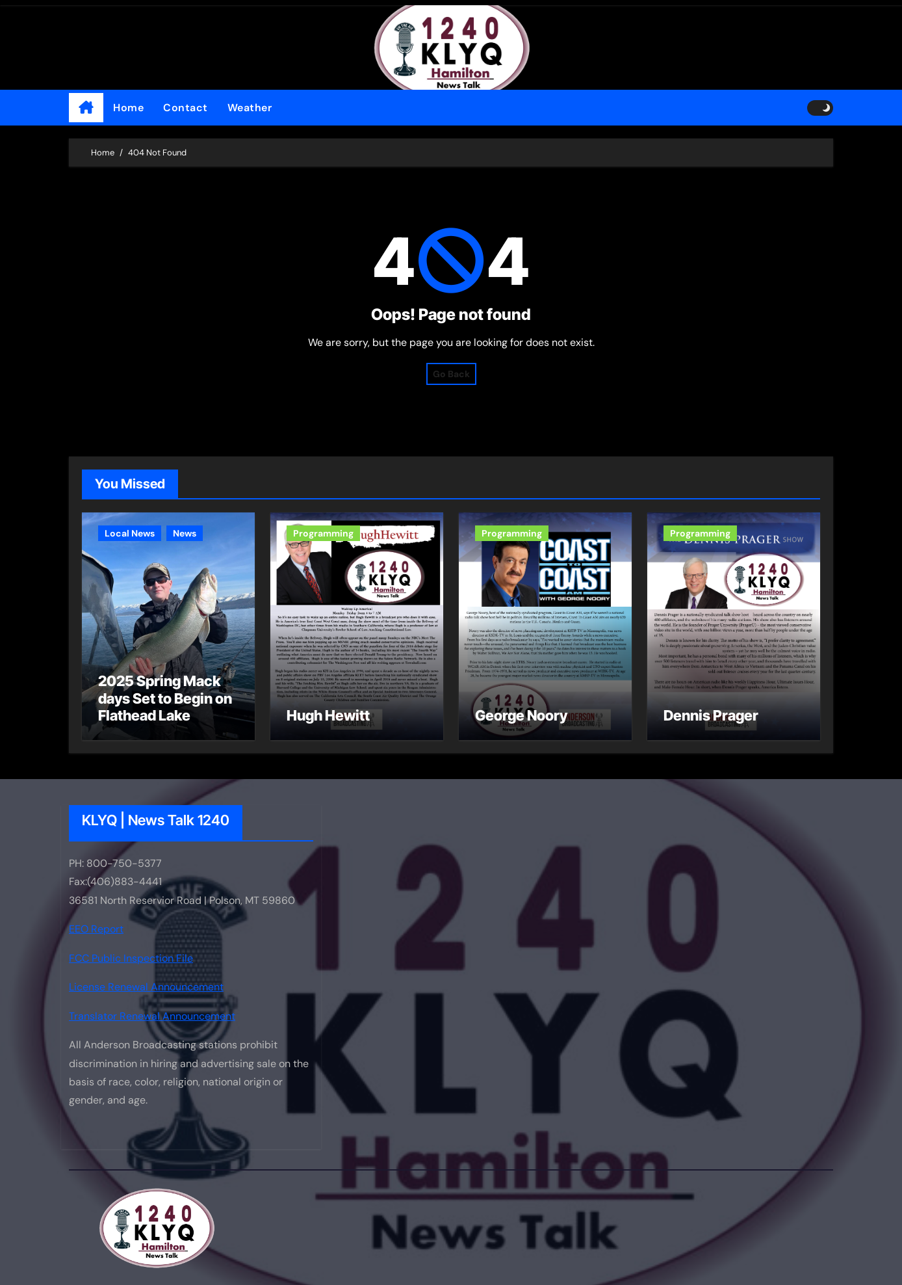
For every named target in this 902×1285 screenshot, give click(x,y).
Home (128, 107)
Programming (323, 533)
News (184, 533)
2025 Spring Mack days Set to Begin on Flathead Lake (165, 698)
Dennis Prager (711, 715)
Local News (130, 533)
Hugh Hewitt (328, 715)
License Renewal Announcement (146, 987)
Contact (185, 107)
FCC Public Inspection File (131, 958)
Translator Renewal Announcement (152, 1016)
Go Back (451, 374)
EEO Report (96, 929)
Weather (249, 107)
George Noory (521, 715)
